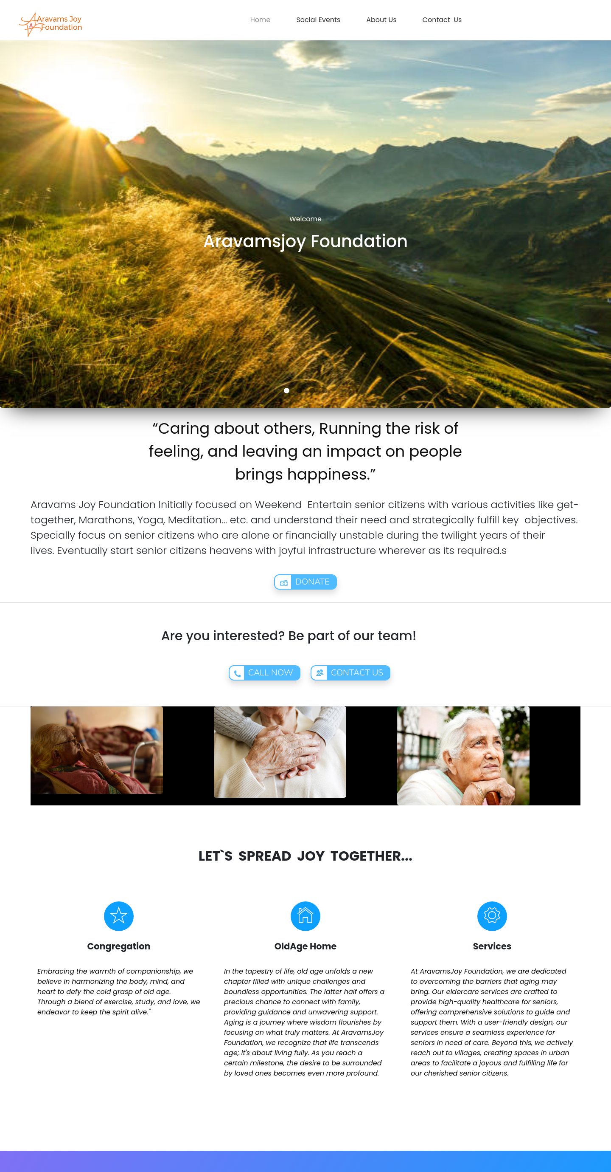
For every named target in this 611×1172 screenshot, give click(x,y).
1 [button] (286, 391)
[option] (305, 204)
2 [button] (299, 391)
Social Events (318, 20)
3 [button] (312, 391)
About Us (381, 20)
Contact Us (442, 20)
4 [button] (324, 391)
